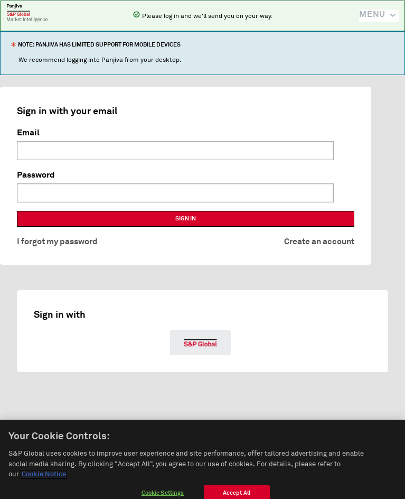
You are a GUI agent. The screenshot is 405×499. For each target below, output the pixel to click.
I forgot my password (57, 241)
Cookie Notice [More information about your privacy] (44, 478)
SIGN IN (185, 218)
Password (36, 175)
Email (28, 132)
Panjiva (27, 12)
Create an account (319, 241)
